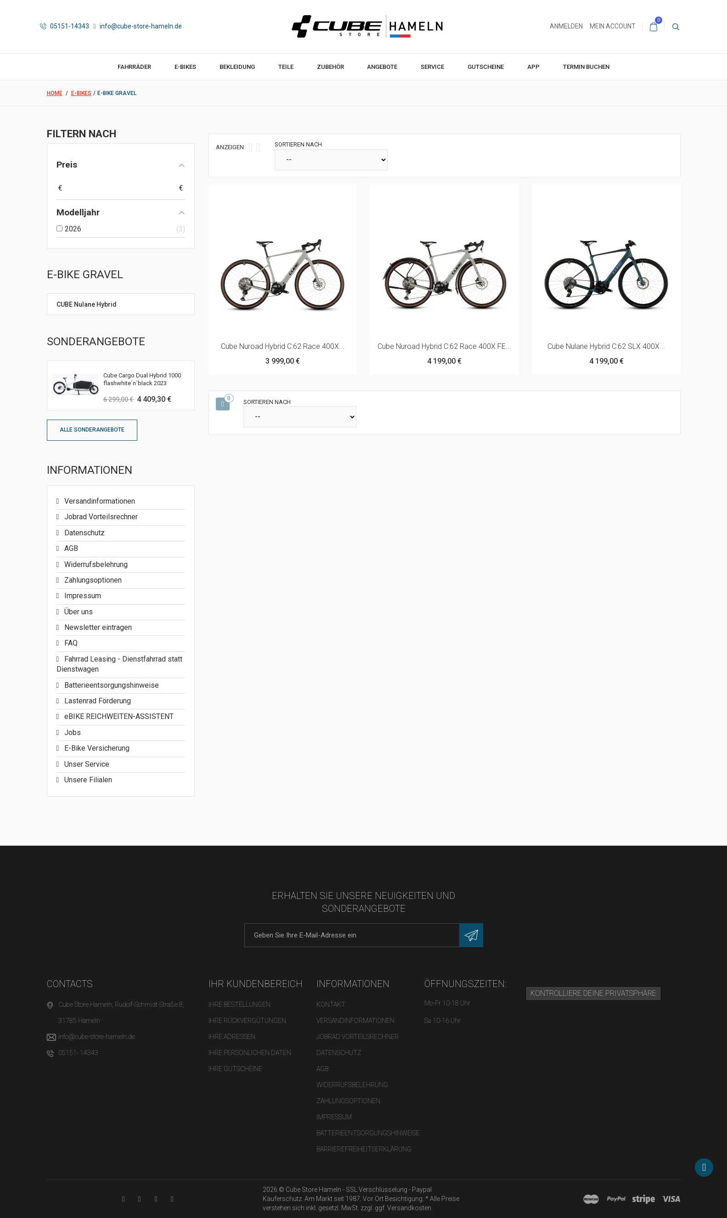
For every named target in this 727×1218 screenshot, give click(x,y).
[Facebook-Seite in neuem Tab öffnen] (139, 1199)
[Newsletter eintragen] (471, 935)
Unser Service (85, 764)
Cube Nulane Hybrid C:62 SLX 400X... (606, 346)
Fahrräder (134, 66)
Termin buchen (586, 66)
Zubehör (330, 66)
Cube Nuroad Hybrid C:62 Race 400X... (282, 346)
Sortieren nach (298, 144)
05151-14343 (64, 26)
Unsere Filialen (87, 779)
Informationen (89, 470)
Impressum (81, 595)
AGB (70, 548)
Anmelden (566, 26)
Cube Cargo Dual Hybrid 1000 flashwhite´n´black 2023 (142, 379)
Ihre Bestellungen (240, 1004)
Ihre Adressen (232, 1036)
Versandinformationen (98, 501)
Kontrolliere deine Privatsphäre (593, 993)
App (533, 66)
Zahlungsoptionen (92, 580)
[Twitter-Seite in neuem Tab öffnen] (156, 1199)
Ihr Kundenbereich (256, 983)
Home (54, 93)
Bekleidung (237, 66)
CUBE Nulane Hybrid (86, 304)
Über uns (77, 611)
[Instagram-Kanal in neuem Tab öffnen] (172, 1199)
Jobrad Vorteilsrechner (100, 516)
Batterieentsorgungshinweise (110, 685)
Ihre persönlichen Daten (250, 1052)
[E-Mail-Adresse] (363, 935)
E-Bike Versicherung (96, 748)
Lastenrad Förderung (96, 700)
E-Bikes (185, 66)
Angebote (382, 66)
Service (432, 66)
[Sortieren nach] (331, 159)
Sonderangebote (96, 341)
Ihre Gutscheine (235, 1068)
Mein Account (613, 26)
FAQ (70, 643)
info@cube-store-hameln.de (138, 26)
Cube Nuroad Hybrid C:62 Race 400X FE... (444, 346)
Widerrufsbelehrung (95, 564)
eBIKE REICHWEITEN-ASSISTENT (118, 716)
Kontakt (330, 1004)
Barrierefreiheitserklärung (363, 1149)
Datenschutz (83, 532)
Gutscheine (486, 66)
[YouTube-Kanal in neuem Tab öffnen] (123, 1199)
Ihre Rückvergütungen (247, 1020)
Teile (285, 66)
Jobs (71, 732)
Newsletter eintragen (97, 627)
